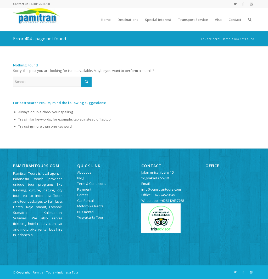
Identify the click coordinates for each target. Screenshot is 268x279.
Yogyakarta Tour (90, 217)
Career (82, 194)
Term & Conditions (91, 183)
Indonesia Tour (68, 272)
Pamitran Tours (43, 272)
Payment (84, 189)
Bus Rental (85, 211)
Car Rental (85, 200)
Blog (80, 178)
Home (226, 39)
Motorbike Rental (90, 206)
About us (84, 172)
